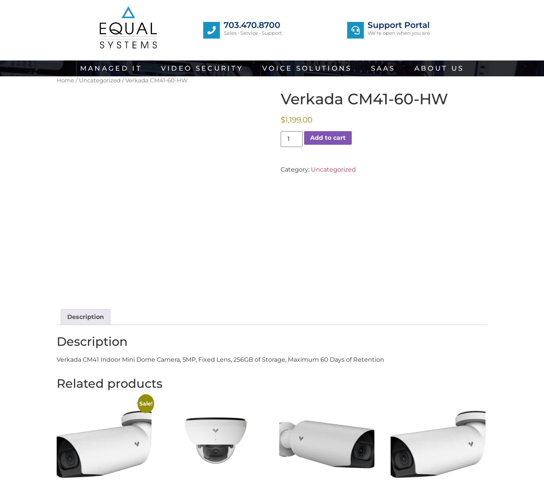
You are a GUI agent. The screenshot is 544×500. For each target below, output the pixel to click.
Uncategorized (100, 80)
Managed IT (111, 68)
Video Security (202, 68)
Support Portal (399, 25)
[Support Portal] (355, 30)
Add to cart (328, 137)
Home (65, 80)
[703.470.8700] (211, 30)
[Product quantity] (292, 139)
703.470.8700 (252, 25)
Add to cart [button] (80, 456)
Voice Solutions (307, 68)
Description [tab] (85, 239)
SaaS (383, 68)
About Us (439, 68)
